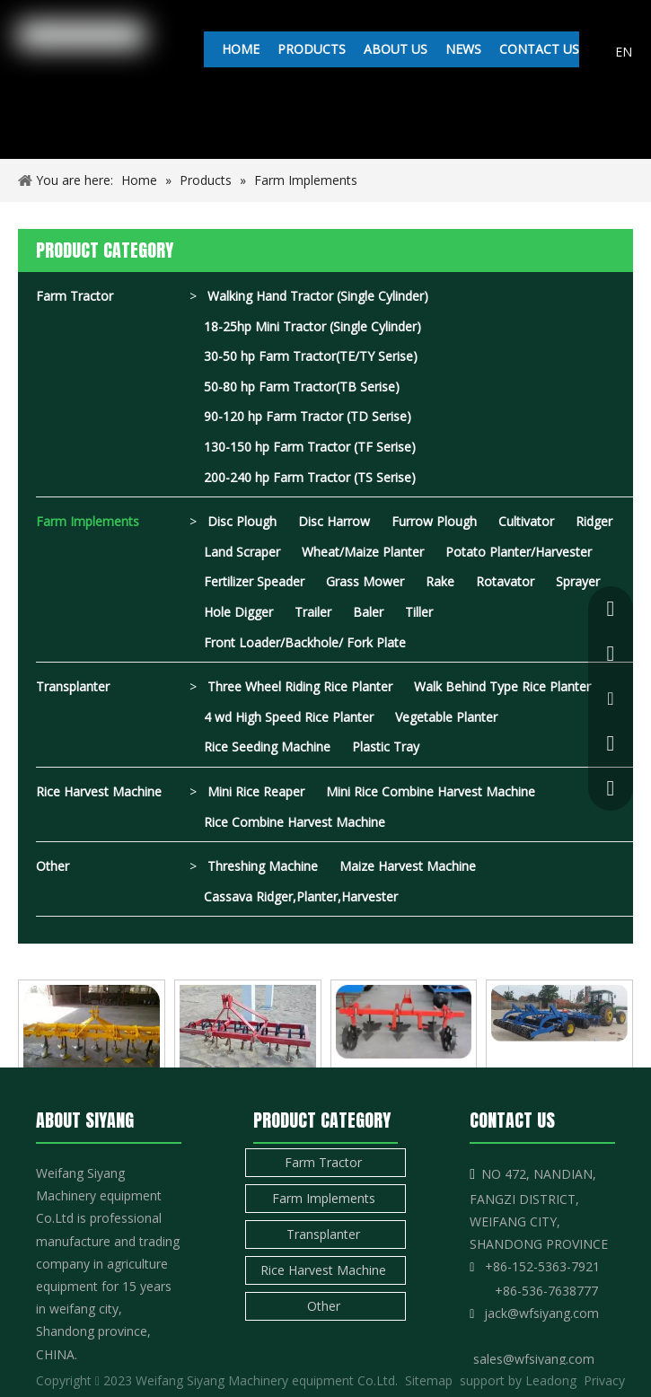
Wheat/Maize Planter (363, 551)
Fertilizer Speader (254, 581)
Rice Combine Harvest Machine (294, 821)
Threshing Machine (262, 865)
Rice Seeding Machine (267, 746)
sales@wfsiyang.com (533, 1358)
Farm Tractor (74, 295)
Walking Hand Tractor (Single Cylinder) (317, 295)
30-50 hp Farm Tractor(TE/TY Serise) (311, 356)
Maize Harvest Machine (407, 865)
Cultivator (526, 521)
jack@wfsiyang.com (541, 1313)
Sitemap (429, 1380)
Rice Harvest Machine (99, 791)
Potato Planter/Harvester (518, 551)
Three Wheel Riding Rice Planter (299, 686)
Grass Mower (365, 581)
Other (52, 865)
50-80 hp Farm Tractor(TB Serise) (302, 386)
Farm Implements (87, 521)
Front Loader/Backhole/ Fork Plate (305, 642)
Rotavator (505, 581)
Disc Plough (242, 521)
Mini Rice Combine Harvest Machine (430, 791)
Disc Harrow (334, 521)
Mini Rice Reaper (255, 791)
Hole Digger (238, 611)
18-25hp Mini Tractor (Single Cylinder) (312, 326)
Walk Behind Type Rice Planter (502, 686)
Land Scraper (242, 551)
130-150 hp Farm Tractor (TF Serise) (310, 446)
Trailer (313, 611)
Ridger (594, 521)
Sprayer (578, 581)
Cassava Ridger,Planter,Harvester (301, 896)
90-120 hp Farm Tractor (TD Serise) (307, 416)
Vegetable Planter (446, 716)
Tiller (419, 611)
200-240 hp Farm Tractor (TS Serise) (310, 477)
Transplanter (73, 686)
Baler (368, 611)
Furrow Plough (434, 521)
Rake (440, 581)
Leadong (550, 1380)
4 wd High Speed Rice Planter (289, 716)
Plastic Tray (385, 746)
